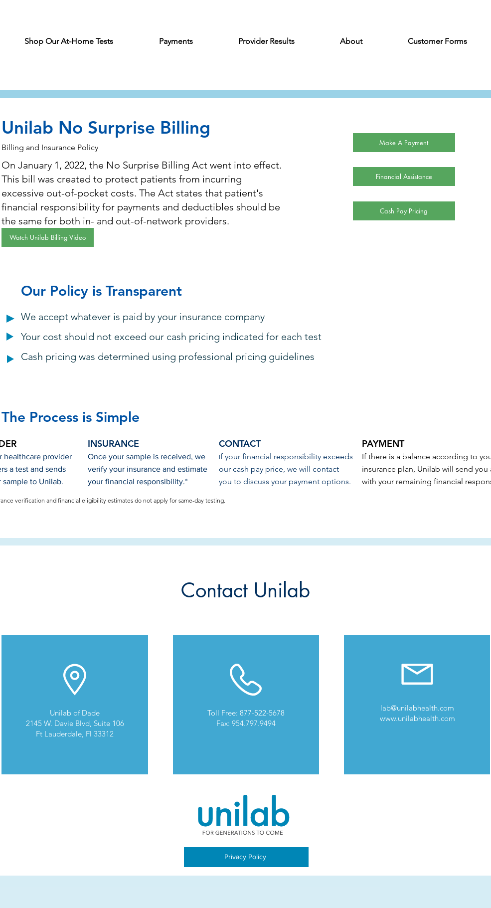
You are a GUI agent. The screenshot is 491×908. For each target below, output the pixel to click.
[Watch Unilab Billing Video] (47, 237)
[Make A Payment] (404, 142)
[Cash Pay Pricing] (404, 210)
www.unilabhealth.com (417, 718)
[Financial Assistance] (404, 176)
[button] (176, 44)
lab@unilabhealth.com (417, 708)
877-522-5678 (262, 713)
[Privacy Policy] (246, 857)
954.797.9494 (254, 723)
